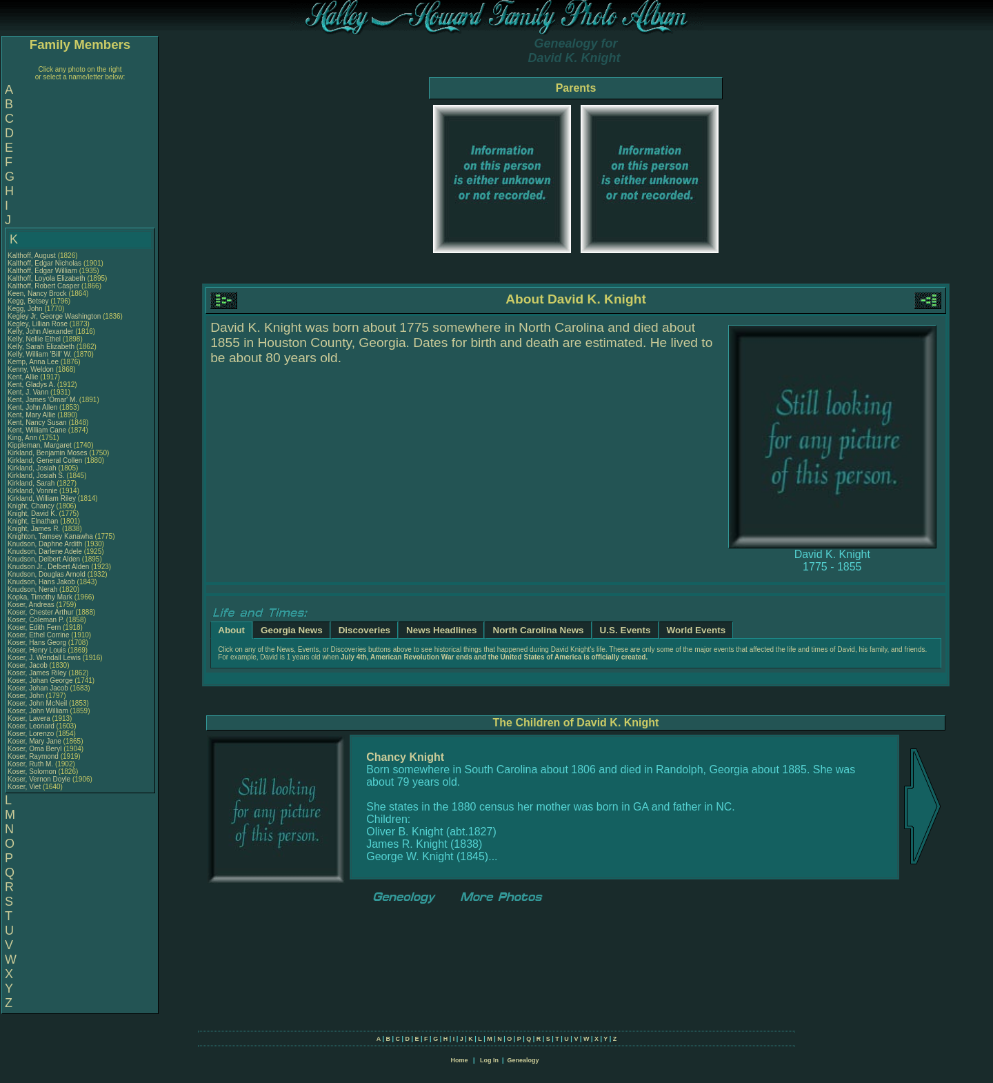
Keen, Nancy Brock (37, 293)
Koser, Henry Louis (37, 650)
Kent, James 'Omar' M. (42, 400)
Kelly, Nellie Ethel (34, 339)
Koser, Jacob (29, 665)
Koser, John (27, 695)
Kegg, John (26, 308)
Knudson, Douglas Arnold (47, 574)
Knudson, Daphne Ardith (45, 544)
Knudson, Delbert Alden (44, 559)
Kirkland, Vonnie (33, 491)
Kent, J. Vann (28, 392)
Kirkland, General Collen (45, 460)
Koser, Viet (25, 787)
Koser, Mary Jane (34, 741)
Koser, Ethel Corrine (39, 635)
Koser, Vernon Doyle (39, 779)
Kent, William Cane (37, 430)
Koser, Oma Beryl (34, 749)
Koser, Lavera (30, 718)
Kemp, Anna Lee (33, 362)
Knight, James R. (34, 529)
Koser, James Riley (37, 673)
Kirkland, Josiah (33, 468)
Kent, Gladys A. (31, 384)
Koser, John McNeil (37, 703)
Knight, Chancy (32, 506)
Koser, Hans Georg (37, 642)
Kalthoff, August (33, 255)
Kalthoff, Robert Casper (43, 286)
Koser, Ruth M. (30, 764)
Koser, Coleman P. (36, 620)
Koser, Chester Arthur (41, 612)
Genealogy (523, 1060)
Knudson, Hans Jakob (41, 582)
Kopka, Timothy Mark (40, 597)
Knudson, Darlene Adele (45, 551)
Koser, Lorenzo (32, 733)
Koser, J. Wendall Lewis (44, 658)
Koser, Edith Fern (34, 627)
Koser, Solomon (33, 771)
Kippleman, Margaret (41, 445)
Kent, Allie (24, 377)
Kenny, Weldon (32, 369)
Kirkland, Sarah (32, 483)
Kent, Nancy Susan (37, 422)
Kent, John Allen (32, 407)
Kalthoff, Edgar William (42, 271)
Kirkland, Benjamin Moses (48, 453)
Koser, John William (38, 711)
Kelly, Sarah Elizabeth (41, 346)
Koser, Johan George (40, 680)
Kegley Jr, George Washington (54, 316)
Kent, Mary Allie (31, 415)
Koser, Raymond (34, 756)
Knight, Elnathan (34, 521)
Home (459, 1060)
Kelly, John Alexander (40, 331)
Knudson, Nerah (33, 589)
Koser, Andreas (32, 604)
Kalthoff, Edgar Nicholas (44, 263)
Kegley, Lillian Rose (38, 324)
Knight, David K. (32, 513)
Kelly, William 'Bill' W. (40, 354)
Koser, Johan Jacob (38, 688)
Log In (489, 1060)
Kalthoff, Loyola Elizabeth (47, 278)
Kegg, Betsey (29, 301)
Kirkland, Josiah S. (36, 475)
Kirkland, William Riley (42, 498)
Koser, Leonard (32, 726)
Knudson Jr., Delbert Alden (48, 566)
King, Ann (23, 437)
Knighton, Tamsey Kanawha (50, 536)
